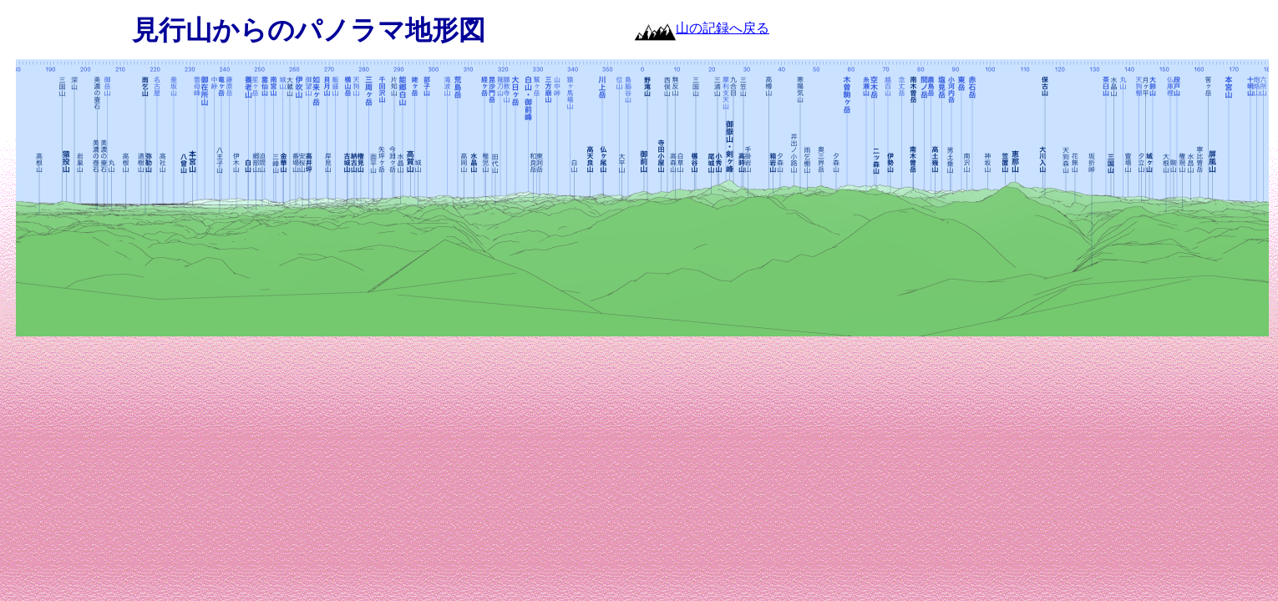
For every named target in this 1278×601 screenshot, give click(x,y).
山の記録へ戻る (722, 28)
